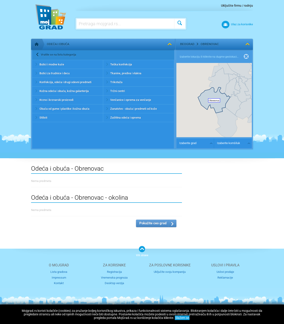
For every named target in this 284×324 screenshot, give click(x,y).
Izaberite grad (187, 143)
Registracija (114, 271)
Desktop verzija (114, 283)
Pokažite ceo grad (152, 223)
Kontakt (59, 283)
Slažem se (182, 318)
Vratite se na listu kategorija (58, 54)
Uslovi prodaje (225, 271)
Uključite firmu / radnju (237, 5)
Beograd (187, 44)
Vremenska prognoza (114, 277)
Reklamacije (225, 277)
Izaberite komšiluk (228, 143)
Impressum (59, 277)
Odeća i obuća (58, 44)
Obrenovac (210, 44)
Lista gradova (58, 271)
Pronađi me (246, 56)
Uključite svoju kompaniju (170, 271)
